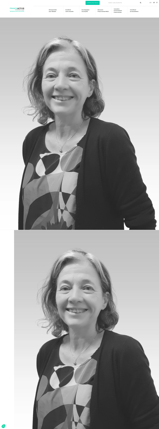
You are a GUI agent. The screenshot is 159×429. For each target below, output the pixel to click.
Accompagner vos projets (85, 10)
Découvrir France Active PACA (102, 10)
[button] (93, 3)
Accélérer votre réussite (68, 10)
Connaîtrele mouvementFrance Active (117, 10)
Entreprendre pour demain (51, 10)
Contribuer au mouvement (134, 10)
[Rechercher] (140, 3)
